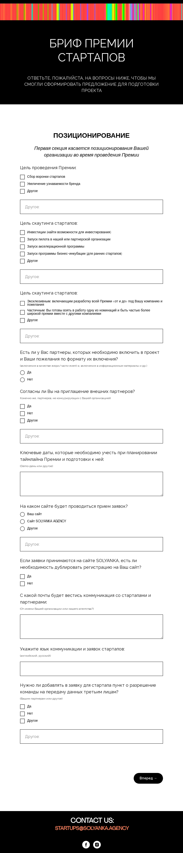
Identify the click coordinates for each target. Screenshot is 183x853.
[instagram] (97, 844)
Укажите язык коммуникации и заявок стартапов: (72, 648)
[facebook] (86, 844)
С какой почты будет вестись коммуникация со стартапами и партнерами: (85, 598)
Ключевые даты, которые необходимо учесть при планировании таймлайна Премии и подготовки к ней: (88, 456)
